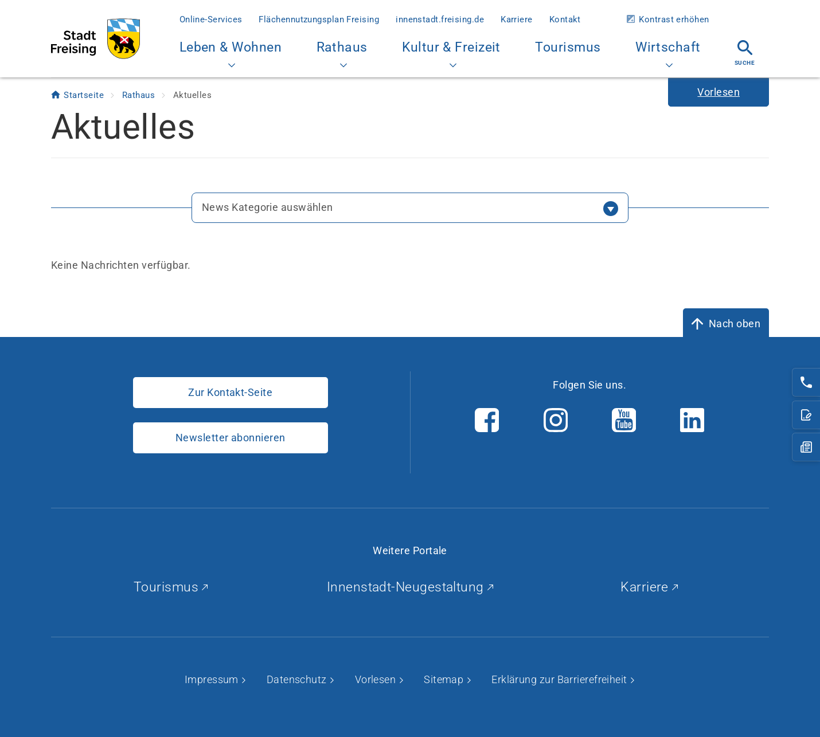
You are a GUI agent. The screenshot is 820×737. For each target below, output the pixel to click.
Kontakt (565, 19)
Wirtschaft (668, 54)
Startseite (85, 95)
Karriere (517, 19)
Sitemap (445, 679)
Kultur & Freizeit (451, 54)
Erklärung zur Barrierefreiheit (560, 679)
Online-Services (211, 19)
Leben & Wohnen (230, 54)
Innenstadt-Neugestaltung (410, 587)
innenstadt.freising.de (440, 19)
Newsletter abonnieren (230, 438)
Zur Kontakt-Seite (230, 392)
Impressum (213, 679)
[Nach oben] (726, 323)
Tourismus (567, 47)
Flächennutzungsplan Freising (319, 19)
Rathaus (342, 54)
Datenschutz (298, 679)
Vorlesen (377, 679)
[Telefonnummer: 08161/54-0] (806, 382)
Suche (745, 53)
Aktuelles (192, 95)
